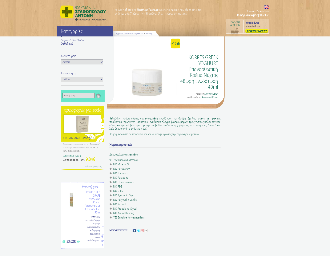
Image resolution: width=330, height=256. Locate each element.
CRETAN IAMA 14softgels (78, 138)
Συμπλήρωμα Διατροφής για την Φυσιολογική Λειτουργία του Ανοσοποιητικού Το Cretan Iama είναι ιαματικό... (81, 147)
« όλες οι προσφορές (93, 166)
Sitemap (251, 11)
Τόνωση (148, 33)
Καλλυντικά (128, 33)
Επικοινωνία (263, 11)
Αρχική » (119, 33)
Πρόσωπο (139, 33)
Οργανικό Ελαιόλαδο (72, 40)
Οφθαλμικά (67, 44)
